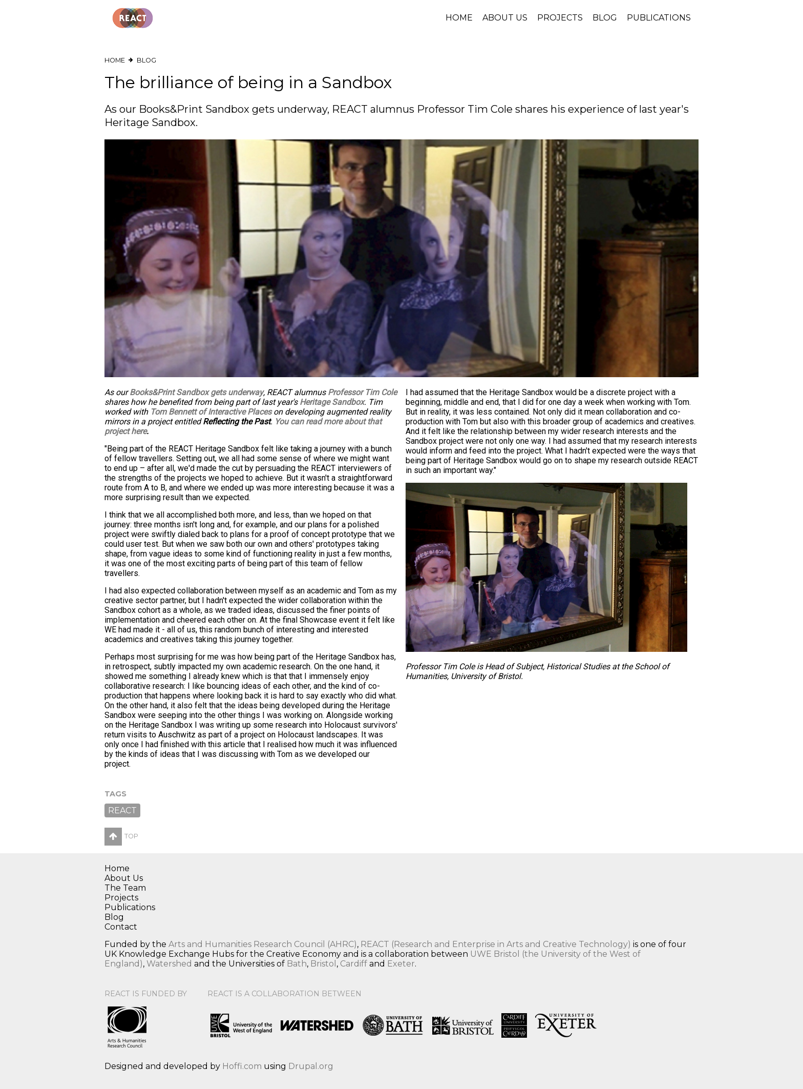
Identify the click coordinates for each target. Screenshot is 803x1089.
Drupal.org (310, 1066)
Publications (659, 18)
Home (459, 18)
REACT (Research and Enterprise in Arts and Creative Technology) (496, 944)
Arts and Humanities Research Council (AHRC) (262, 944)
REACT (122, 810)
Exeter (401, 964)
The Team (125, 888)
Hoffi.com (242, 1066)
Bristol (323, 964)
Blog (605, 18)
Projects (560, 18)
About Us (504, 18)
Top (121, 836)
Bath (297, 964)
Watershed (169, 964)
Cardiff (353, 964)
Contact (120, 927)
